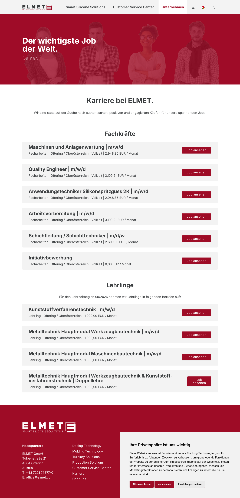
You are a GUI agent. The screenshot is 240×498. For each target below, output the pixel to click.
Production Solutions (88, 462)
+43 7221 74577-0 (39, 472)
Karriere (78, 473)
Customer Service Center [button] (133, 7)
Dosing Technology (86, 446)
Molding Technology (87, 451)
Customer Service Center (91, 468)
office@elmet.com (39, 477)
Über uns (79, 479)
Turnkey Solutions (86, 457)
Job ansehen (196, 150)
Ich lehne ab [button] (164, 484)
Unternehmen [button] (173, 7)
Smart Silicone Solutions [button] (85, 7)
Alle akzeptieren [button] (142, 484)
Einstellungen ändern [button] (190, 484)
